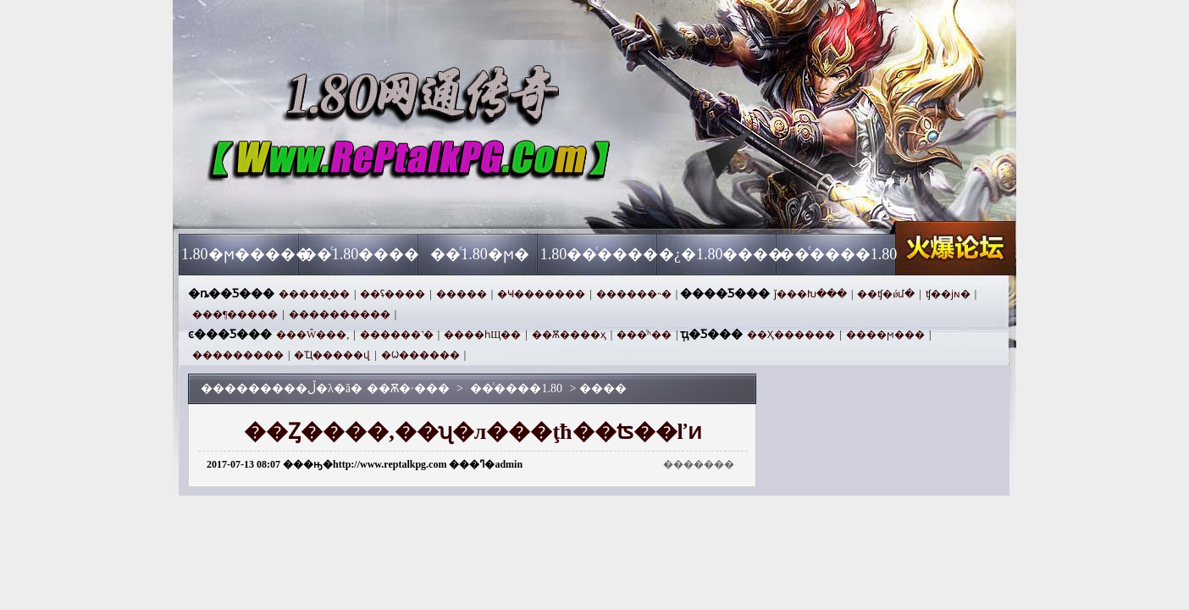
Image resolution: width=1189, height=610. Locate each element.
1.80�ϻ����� (241, 254)
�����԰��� (461, 294)
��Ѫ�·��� (341, 203)
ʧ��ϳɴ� (948, 294)
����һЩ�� (482, 335)
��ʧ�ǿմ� (886, 294)
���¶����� (235, 314)
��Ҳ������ (791, 335)
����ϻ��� (885, 335)
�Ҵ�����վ (332, 355)
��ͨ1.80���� (360, 254)
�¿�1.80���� (718, 254)
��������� (238, 355)
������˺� (397, 335)
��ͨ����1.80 (838, 254)
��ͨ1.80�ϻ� (479, 254)
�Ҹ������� (541, 294)
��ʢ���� (392, 294)
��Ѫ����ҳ (569, 335)
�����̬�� (314, 294)
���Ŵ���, (312, 335)
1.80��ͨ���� (599, 254)
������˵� (634, 294)
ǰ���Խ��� (810, 294)
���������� (339, 314)
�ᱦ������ (420, 355)
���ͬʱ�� (644, 335)
